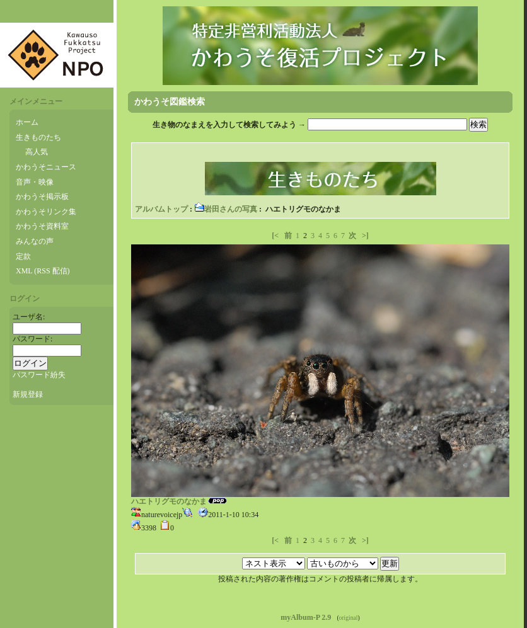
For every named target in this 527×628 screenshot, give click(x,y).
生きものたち (38, 137)
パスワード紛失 (39, 374)
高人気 (36, 151)
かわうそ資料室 (42, 226)
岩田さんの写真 (225, 209)
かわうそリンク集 (46, 211)
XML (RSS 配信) (43, 270)
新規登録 (28, 394)
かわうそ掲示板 (42, 196)
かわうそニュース (46, 167)
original (348, 617)
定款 (23, 256)
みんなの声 (35, 241)
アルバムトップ (161, 209)
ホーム (27, 122)
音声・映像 (35, 182)
